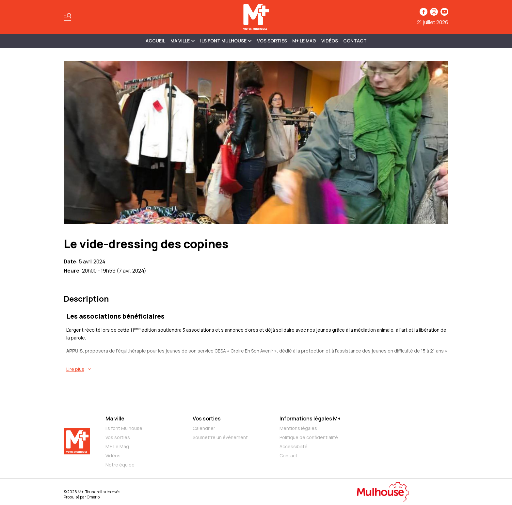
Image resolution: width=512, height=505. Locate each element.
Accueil (155, 41)
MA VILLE (182, 41)
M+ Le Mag (304, 41)
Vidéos (329, 41)
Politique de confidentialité (309, 437)
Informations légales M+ (310, 418)
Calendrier (204, 428)
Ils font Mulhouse (123, 428)
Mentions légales (298, 428)
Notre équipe (120, 465)
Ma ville (114, 418)
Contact (355, 41)
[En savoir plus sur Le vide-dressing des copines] (257, 369)
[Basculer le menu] (68, 17)
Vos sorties (272, 41)
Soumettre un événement (220, 437)
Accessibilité (294, 446)
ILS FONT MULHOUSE (226, 41)
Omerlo (93, 497)
